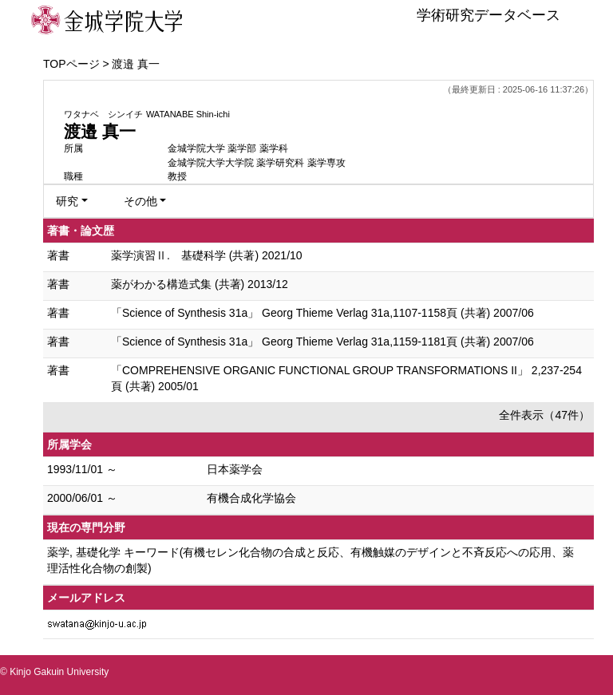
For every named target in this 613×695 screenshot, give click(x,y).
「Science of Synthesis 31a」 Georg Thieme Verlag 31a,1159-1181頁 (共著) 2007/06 (322, 341)
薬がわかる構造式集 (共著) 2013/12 (199, 284)
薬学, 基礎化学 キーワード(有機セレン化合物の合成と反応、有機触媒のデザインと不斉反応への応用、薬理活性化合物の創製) (310, 560)
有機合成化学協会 (251, 498)
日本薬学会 (235, 469)
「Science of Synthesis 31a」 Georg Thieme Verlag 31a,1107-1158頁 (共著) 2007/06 (322, 312)
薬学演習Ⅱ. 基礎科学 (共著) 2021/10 (207, 255)
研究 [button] (67, 201)
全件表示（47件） (544, 415)
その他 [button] (140, 201)
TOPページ (71, 63)
